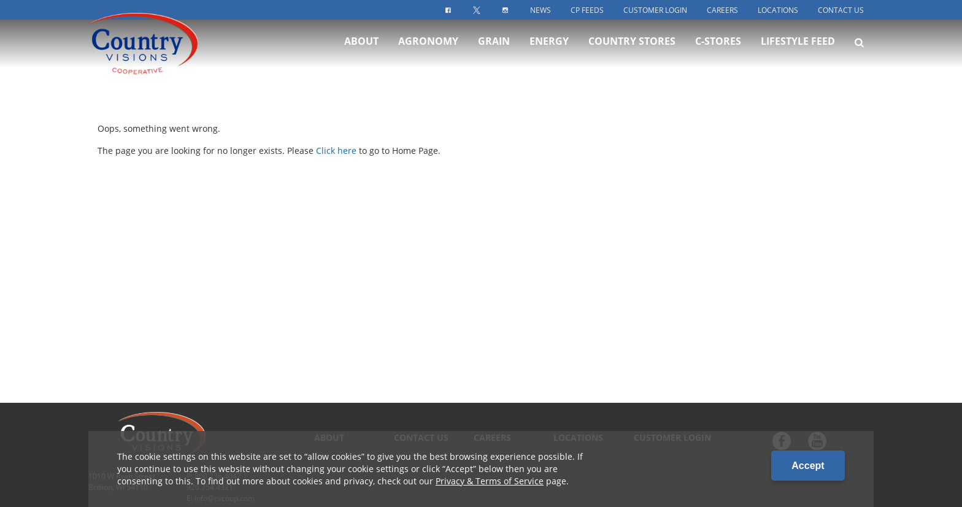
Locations (778, 10)
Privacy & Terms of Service (490, 481)
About (361, 54)
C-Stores (718, 54)
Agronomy (428, 54)
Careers (722, 10)
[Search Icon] (859, 55)
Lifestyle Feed (798, 54)
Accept (807, 465)
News (540, 10)
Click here (336, 150)
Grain (494, 54)
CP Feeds (587, 10)
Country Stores (631, 54)
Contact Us (841, 10)
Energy (549, 54)
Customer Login (655, 10)
